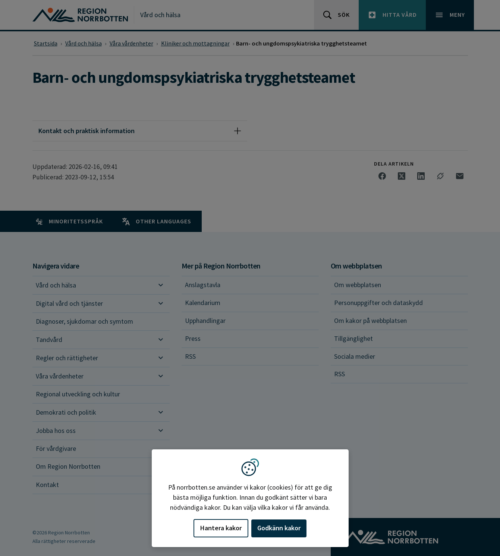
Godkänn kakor (279, 528)
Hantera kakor (221, 528)
